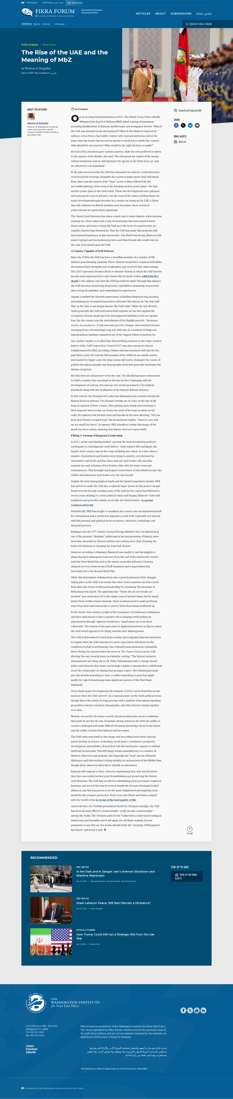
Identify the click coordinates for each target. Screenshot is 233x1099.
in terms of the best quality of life (116, 799)
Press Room (31, 1049)
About (160, 13)
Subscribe (31, 1052)
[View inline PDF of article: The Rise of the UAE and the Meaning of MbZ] (190, 110)
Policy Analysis (30, 44)
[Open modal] (199, 24)
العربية (53, 73)
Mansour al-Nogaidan (38, 68)
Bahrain (46, 24)
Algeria (37, 24)
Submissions (181, 13)
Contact (30, 1046)
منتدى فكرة (204, 13)
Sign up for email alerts (186, 876)
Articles (143, 13)
